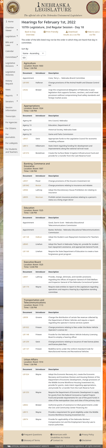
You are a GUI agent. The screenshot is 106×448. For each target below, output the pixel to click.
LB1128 (26, 237)
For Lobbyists (12, 143)
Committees (12, 57)
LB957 (25, 181)
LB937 (25, 138)
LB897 (25, 277)
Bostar (38, 185)
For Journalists (10, 135)
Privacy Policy (87, 434)
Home (10, 21)
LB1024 (26, 374)
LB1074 (26, 153)
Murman (39, 197)
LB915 (25, 412)
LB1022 (26, 327)
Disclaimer (86, 440)
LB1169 (26, 251)
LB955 (25, 197)
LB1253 (26, 392)
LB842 (25, 405)
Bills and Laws (12, 43)
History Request (9, 82)
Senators (12, 101)
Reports (12, 95)
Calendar (10, 51)
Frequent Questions (32, 434)
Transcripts (10, 116)
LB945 (25, 244)
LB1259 (26, 341)
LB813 (25, 146)
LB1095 (26, 82)
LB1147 (26, 349)
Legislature (12, 36)
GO (24, 57)
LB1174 (26, 286)
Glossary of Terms (31, 440)
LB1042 (26, 185)
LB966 (25, 190)
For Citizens (11, 128)
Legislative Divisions (12, 64)
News (8, 89)
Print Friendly (51, 31)
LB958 (25, 317)
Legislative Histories (10, 73)
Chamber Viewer (12, 29)
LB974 (25, 419)
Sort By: (25, 48)
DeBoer (39, 237)
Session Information (11, 109)
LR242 (25, 90)
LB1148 (26, 334)
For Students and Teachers (12, 150)
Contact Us (57, 440)
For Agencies (11, 122)
